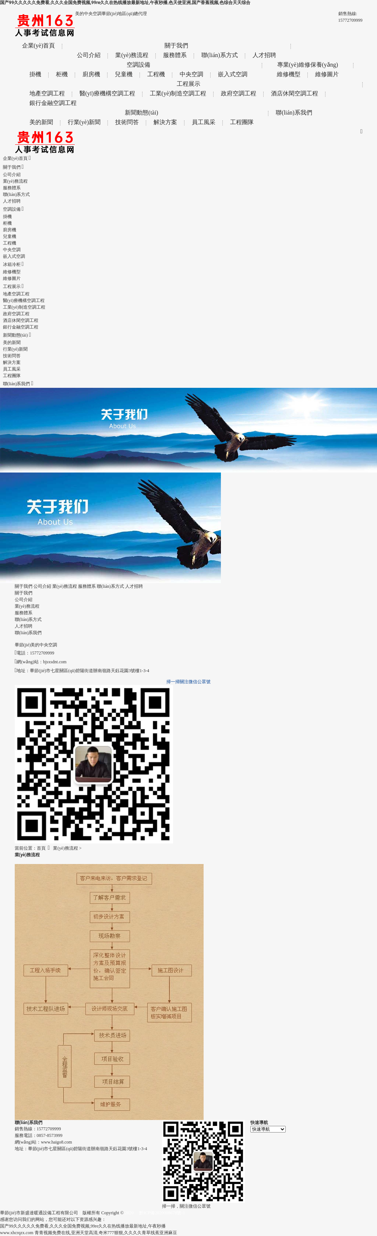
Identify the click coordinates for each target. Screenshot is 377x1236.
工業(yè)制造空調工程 (178, 93)
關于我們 (176, 45)
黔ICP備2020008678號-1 (162, 1212)
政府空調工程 (238, 93)
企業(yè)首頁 (38, 45)
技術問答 (127, 122)
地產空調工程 (47, 93)
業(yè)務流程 (131, 55)
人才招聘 (264, 55)
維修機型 (288, 74)
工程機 (156, 74)
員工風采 (203, 122)
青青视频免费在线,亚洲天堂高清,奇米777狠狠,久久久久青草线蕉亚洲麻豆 (106, 1232)
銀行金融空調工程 (53, 103)
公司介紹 (89, 55)
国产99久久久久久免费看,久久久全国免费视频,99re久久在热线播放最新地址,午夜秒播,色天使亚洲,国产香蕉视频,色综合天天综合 (125, 2)
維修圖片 (327, 74)
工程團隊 (242, 122)
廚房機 (91, 74)
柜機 (62, 74)
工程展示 (188, 84)
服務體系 (175, 55)
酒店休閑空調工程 (294, 93)
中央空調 (191, 74)
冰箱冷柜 (13, 264)
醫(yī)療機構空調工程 (107, 93)
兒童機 (124, 74)
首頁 (41, 848)
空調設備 (138, 65)
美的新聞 (41, 122)
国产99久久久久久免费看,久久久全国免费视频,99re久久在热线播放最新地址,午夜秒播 (83, 1226)
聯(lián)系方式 (219, 55)
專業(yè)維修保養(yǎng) (307, 65)
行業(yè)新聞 (84, 122)
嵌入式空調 (232, 74)
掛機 (35, 74)
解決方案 (165, 122)
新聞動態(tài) (141, 112)
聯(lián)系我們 (294, 112)
